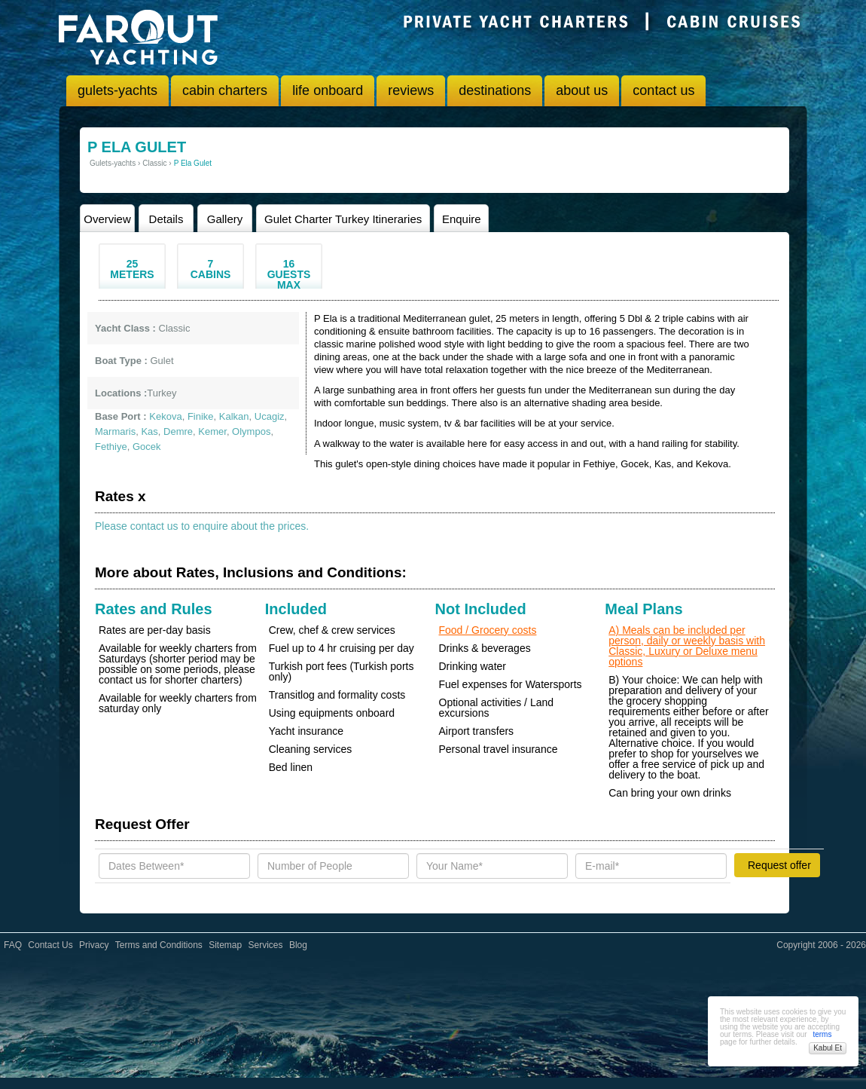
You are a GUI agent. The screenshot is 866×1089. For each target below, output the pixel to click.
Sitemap (225, 945)
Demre (178, 431)
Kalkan (234, 416)
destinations (495, 90)
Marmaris (115, 431)
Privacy (93, 945)
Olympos (251, 431)
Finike (201, 416)
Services (266, 945)
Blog (298, 945)
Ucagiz (270, 416)
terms (822, 1034)
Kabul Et (827, 1048)
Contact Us (50, 945)
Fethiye (111, 446)
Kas (149, 431)
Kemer (212, 431)
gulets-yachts (117, 90)
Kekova (165, 416)
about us (582, 90)
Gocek (147, 446)
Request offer (779, 865)
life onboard (327, 90)
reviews (411, 90)
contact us (663, 90)
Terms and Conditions (159, 945)
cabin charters (224, 90)
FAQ (13, 945)
